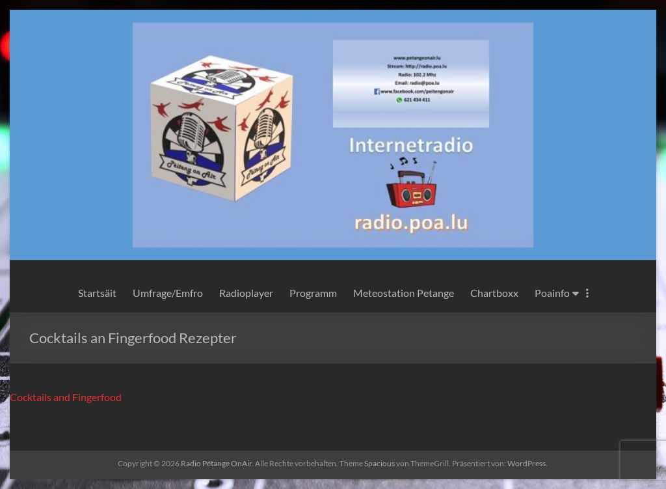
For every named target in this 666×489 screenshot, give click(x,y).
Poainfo (551, 292)
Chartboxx (494, 292)
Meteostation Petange (404, 292)
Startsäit (97, 292)
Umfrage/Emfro (168, 292)
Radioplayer (247, 292)
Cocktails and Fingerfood (66, 397)
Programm (312, 292)
